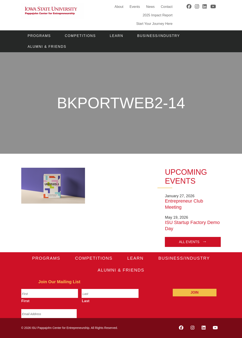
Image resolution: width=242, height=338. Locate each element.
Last (85, 301)
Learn (116, 36)
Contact (167, 6)
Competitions (80, 36)
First (25, 301)
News (150, 6)
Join (194, 292)
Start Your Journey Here (154, 23)
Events (135, 6)
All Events (189, 242)
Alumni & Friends (47, 46)
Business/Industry (158, 36)
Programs (39, 36)
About (119, 6)
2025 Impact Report (158, 15)
